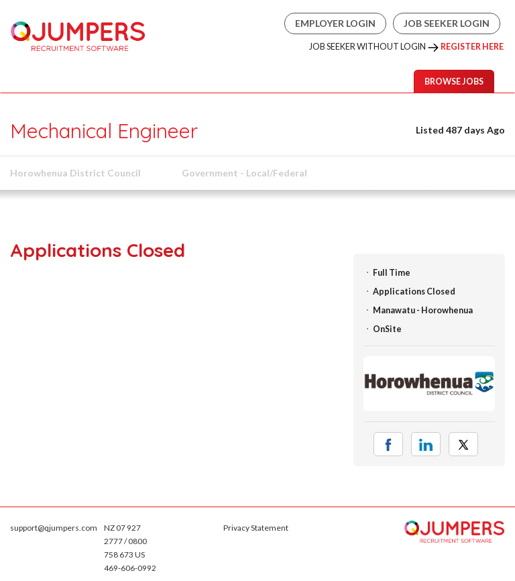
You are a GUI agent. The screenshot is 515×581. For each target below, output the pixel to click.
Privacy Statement (255, 528)
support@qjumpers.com (53, 528)
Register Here (472, 47)
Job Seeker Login (447, 23)
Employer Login (335, 23)
